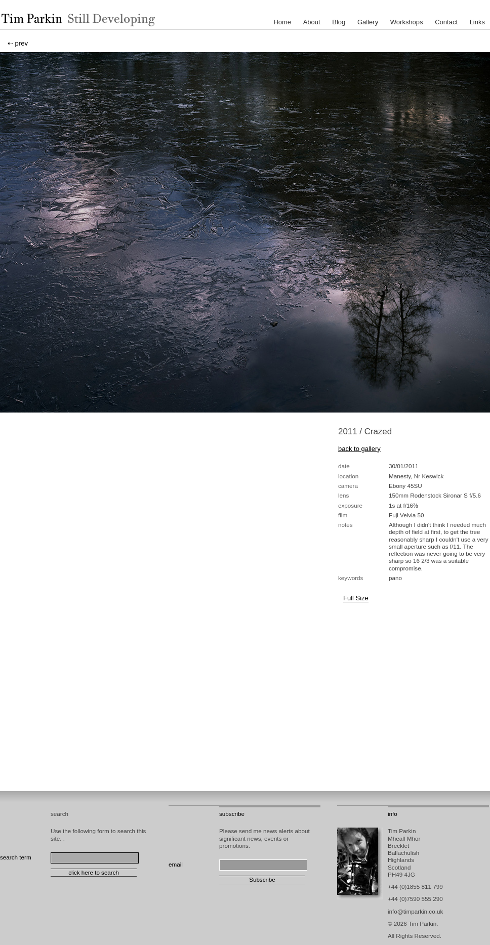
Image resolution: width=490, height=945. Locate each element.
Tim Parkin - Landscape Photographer (76, 20)
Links (477, 22)
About (311, 22)
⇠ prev (18, 43)
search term (15, 857)
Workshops (406, 22)
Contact (446, 22)
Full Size (356, 598)
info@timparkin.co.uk (415, 911)
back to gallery (359, 449)
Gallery (367, 22)
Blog (338, 22)
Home (282, 22)
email (176, 864)
